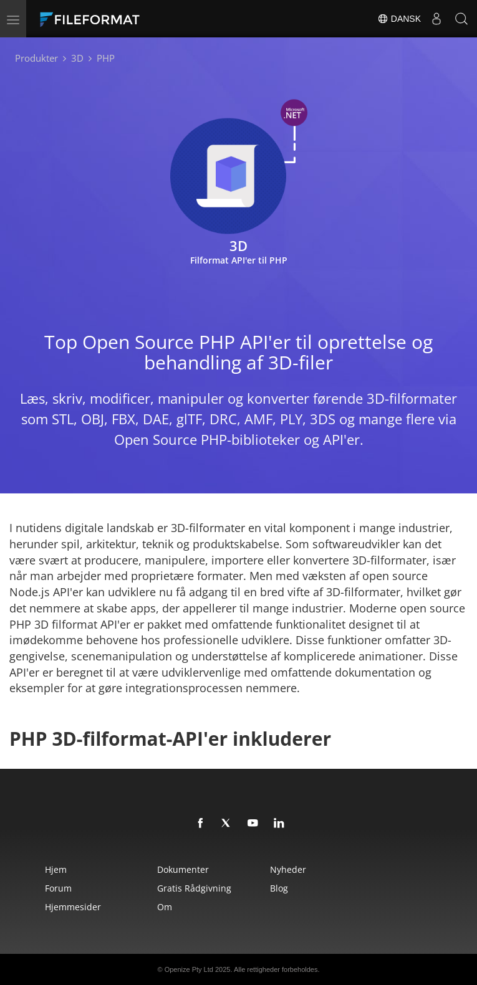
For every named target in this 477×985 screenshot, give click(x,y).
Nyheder (288, 869)
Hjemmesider (73, 907)
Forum (58, 888)
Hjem (56, 869)
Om (164, 907)
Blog (279, 888)
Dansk (399, 18)
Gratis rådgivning (194, 888)
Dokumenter (183, 869)
